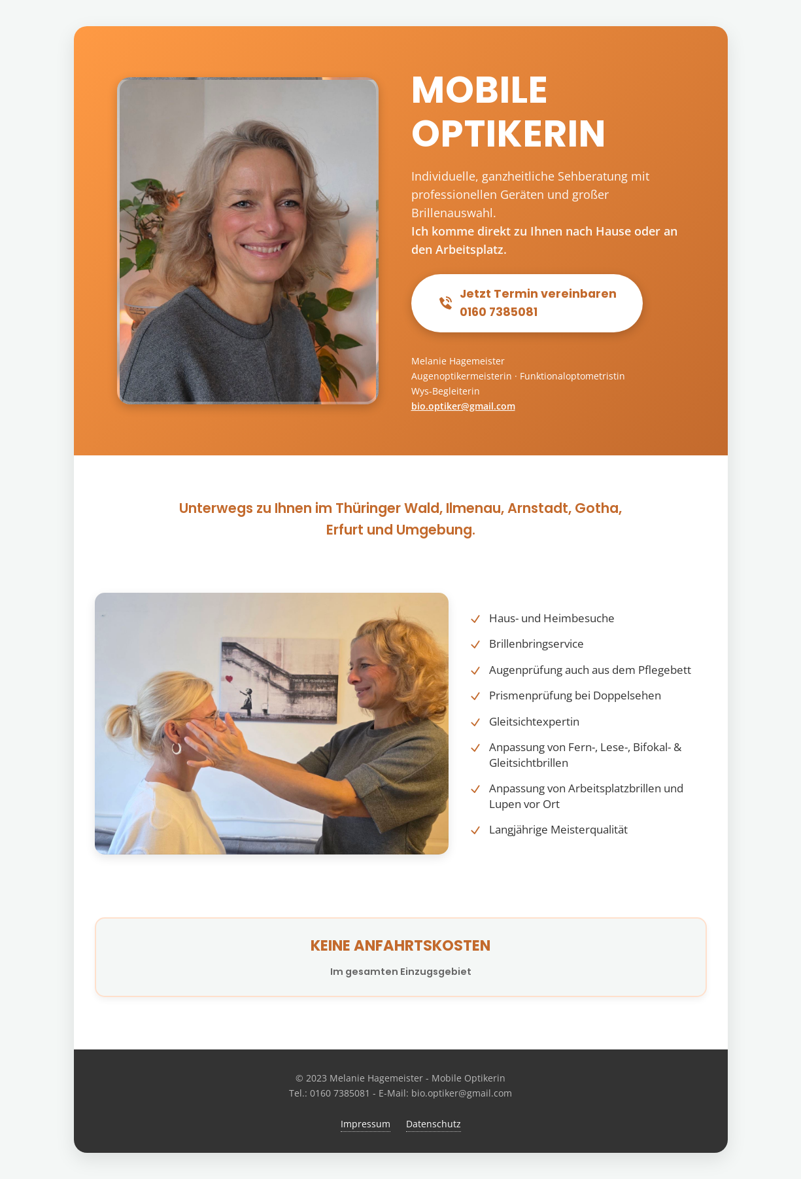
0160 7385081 (340, 1093)
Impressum (365, 1123)
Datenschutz (433, 1123)
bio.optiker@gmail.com (463, 406)
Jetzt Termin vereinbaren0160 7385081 (527, 303)
